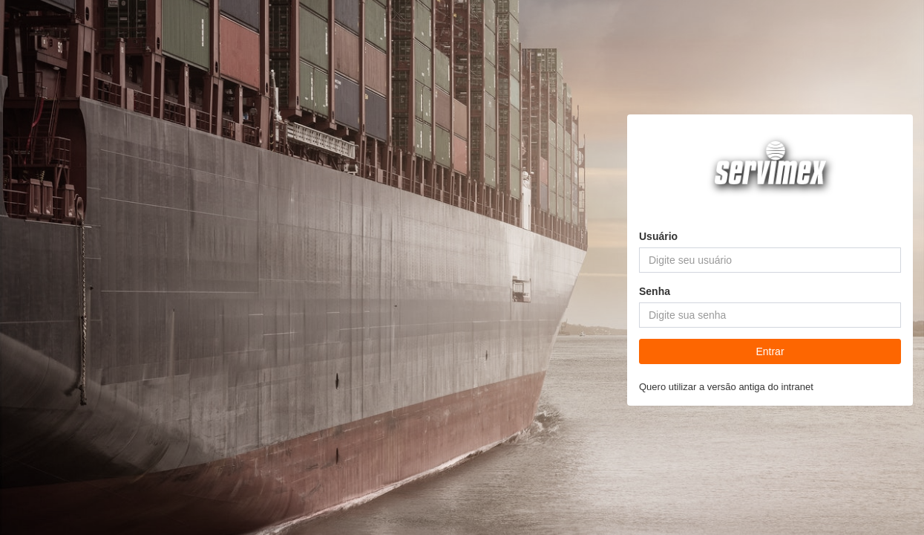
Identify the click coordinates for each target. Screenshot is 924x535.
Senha (654, 291)
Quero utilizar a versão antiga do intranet (726, 386)
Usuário (658, 236)
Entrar (770, 351)
